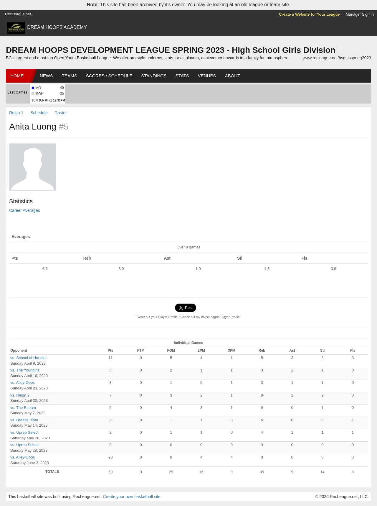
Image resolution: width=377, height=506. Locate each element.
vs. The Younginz (24, 370)
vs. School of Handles (28, 358)
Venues (207, 75)
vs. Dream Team (24, 420)
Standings (153, 75)
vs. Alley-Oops (22, 382)
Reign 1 (16, 112)
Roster (60, 112)
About (232, 75)
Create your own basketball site (131, 496)
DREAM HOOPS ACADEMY (57, 27)
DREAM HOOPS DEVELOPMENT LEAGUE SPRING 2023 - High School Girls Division (170, 50)
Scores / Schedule (109, 75)
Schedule (38, 112)
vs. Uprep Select (24, 432)
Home (17, 75)
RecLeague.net (18, 14)
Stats (182, 75)
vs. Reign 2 (19, 395)
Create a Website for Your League (309, 14)
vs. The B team (23, 407)
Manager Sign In (360, 14)
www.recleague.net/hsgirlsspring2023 (337, 57)
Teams (69, 75)
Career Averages (24, 210)
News (46, 75)
